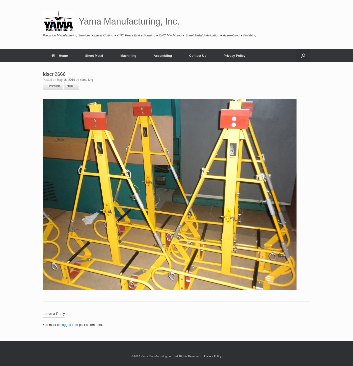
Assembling (163, 55)
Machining (128, 55)
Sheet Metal (94, 55)
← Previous (53, 85)
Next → (71, 85)
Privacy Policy (234, 55)
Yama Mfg (86, 80)
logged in (68, 325)
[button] (303, 55)
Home (60, 55)
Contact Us (197, 55)
